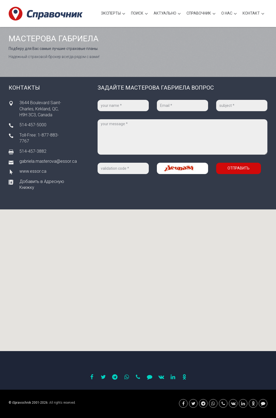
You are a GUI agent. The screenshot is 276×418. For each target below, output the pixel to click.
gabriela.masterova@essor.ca (48, 161)
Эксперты (113, 14)
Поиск (139, 14)
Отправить (238, 168)
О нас (229, 14)
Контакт (253, 14)
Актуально (167, 14)
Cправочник (201, 14)
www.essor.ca (32, 171)
